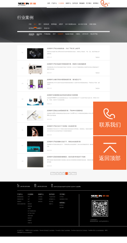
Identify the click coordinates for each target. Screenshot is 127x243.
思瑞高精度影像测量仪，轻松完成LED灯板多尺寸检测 (70, 157)
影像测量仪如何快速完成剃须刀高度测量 (66, 95)
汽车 (30, 24)
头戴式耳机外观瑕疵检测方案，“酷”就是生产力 (67, 79)
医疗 (40, 24)
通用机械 (54, 24)
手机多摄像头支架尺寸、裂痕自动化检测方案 (67, 141)
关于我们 (88, 3)
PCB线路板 (47, 34)
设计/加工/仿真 (82, 24)
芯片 (54, 34)
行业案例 (61, 3)
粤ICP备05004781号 (104, 221)
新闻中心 (68, 3)
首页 (48, 3)
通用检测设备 (20, 196)
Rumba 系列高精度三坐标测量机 (47, 230)
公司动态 (40, 196)
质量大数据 (92, 24)
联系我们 (96, 3)
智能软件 (19, 201)
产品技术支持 (52, 196)
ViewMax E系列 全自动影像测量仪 (96, 230)
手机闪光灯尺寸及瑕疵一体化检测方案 (65, 126)
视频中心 (51, 204)
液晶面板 (39, 34)
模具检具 (46, 24)
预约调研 (62, 207)
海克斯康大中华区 (64, 199)
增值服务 (82, 3)
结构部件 (60, 34)
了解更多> (97, 57)
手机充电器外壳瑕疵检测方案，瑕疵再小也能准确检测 (70, 64)
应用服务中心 (52, 199)
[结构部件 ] (50, 48)
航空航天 (31, 28)
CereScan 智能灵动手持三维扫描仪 (79, 230)
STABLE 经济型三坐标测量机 (32, 230)
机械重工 (39, 28)
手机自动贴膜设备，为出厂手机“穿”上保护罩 (67, 48)
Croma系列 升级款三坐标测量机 (63, 230)
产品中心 (54, 3)
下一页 (74, 173)
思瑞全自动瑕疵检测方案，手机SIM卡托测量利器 (68, 110)
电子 (35, 24)
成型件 (61, 24)
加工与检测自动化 (70, 24)
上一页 (53, 173)
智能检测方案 (20, 199)
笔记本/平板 (94, 34)
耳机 (38, 35)
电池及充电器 (69, 34)
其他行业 (46, 28)
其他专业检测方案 (21, 204)
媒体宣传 (40, 201)
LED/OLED (85, 34)
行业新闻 (40, 199)
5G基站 (78, 34)
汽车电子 (31, 35)
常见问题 (51, 201)
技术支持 (75, 3)
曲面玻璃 (31, 34)
